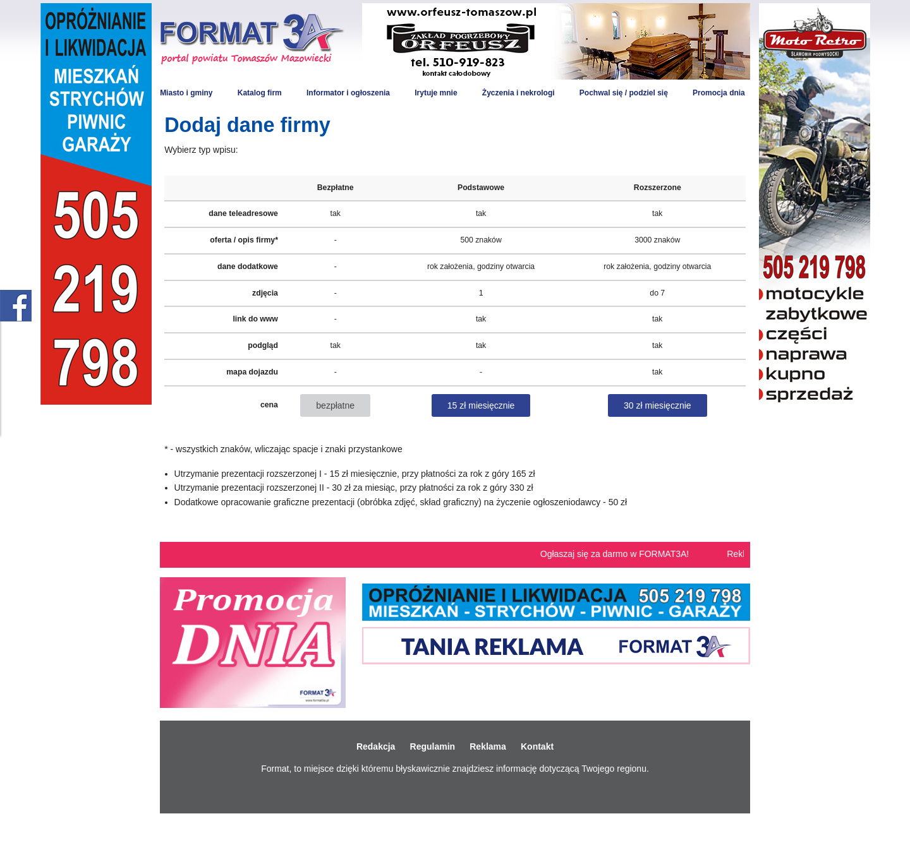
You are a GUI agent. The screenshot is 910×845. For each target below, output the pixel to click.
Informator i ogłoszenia (348, 92)
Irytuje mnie (436, 92)
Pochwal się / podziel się (623, 92)
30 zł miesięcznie (657, 405)
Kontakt (537, 746)
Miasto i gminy (186, 92)
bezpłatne (335, 405)
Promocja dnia (719, 92)
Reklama (488, 746)
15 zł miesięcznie (481, 405)
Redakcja (375, 746)
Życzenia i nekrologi (518, 92)
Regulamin (433, 746)
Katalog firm (260, 92)
